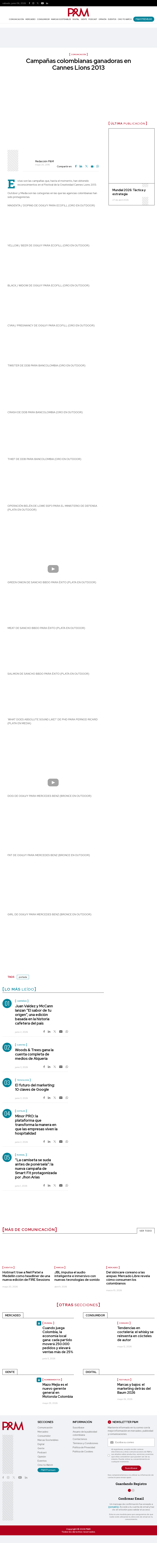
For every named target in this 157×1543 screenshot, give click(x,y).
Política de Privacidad (84, 1447)
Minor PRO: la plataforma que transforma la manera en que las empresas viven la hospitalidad (36, 1125)
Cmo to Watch (125, 19)
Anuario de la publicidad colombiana (85, 1433)
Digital (76, 19)
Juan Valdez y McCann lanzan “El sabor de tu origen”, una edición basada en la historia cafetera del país (34, 1015)
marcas (60, 1267)
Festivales (124, 1379)
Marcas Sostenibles (61, 19)
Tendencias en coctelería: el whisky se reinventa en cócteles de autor (135, 1334)
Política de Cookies (83, 1451)
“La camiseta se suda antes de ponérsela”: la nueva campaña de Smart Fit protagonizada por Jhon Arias (36, 1169)
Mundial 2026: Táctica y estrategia (129, 192)
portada (23, 977)
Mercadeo (30, 19)
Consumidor (43, 19)
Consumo (124, 1323)
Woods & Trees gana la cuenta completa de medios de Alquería (34, 1054)
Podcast (92, 19)
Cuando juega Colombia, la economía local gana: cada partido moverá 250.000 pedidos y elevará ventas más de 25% (57, 1340)
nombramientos (52, 1379)
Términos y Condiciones (85, 1443)
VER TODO (146, 1230)
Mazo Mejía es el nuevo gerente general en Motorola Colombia (57, 1390)
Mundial (48, 1323)
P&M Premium (144, 19)
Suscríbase (78, 1427)
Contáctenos (80, 1439)
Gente (84, 19)
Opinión (102, 19)
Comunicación (16, 19)
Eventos (112, 19)
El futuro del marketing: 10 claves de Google (35, 1087)
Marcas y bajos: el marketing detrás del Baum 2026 (134, 1388)
